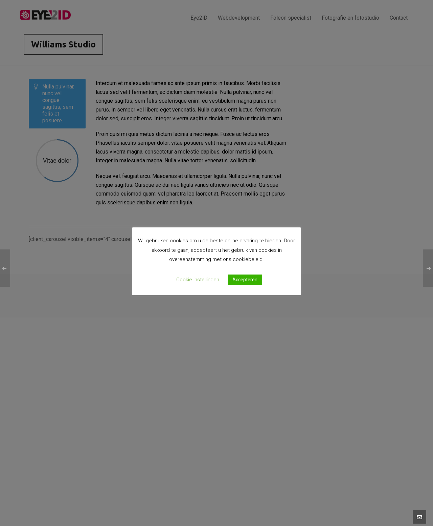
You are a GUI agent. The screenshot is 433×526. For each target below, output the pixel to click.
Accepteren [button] (244, 279)
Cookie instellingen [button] (197, 280)
